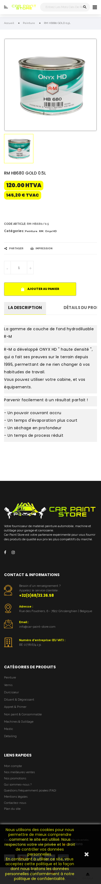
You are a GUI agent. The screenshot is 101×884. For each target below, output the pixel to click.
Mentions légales (15, 796)
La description (25, 307)
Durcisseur (11, 692)
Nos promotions (15, 778)
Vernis (8, 685)
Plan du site (12, 809)
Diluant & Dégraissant (19, 699)
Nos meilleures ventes (19, 772)
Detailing (10, 736)
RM (41, 231)
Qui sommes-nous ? (18, 784)
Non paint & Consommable (23, 714)
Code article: (15, 224)
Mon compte (13, 766)
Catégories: (14, 231)
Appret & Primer (15, 707)
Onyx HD (51, 231)
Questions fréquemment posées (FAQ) (30, 790)
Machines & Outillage (18, 721)
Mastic (8, 729)
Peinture (31, 231)
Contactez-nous (15, 803)
